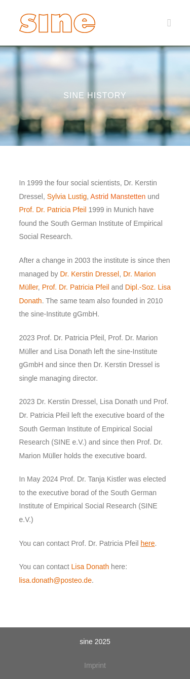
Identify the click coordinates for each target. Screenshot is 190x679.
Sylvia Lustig (67, 196)
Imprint (95, 665)
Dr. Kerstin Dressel (89, 274)
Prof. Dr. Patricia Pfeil (54, 210)
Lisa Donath (90, 567)
